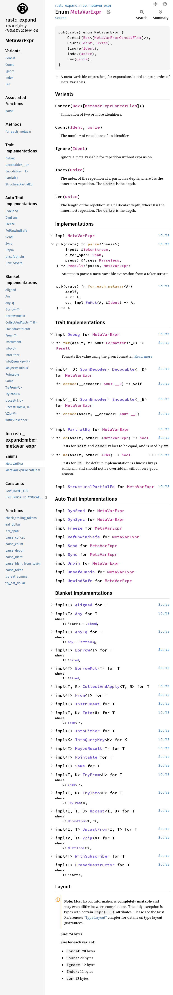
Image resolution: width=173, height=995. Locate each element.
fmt (66, 343)
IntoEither (87, 730)
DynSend (76, 510)
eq (65, 438)
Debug (74, 334)
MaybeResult (88, 748)
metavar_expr (100, 5)
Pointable (86, 757)
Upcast (97, 811)
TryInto (91, 792)
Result (63, 348)
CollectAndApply (101, 686)
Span (96, 255)
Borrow (82, 650)
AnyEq (81, 631)
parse (93, 244)
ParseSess (109, 260)
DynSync (76, 519)
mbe (83, 5)
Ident (86, 43)
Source (60, 18)
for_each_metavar (106, 286)
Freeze (75, 528)
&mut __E (128, 414)
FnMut (91, 302)
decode (70, 383)
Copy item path (108, 11)
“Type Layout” (95, 917)
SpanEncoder (93, 399)
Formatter (116, 343)
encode (70, 414)
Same (80, 765)
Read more (143, 356)
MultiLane (76, 848)
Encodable (123, 399)
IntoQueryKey (90, 739)
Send (72, 545)
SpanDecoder (93, 369)
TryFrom (91, 774)
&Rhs (105, 455)
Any (78, 613)
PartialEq (79, 429)
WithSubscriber (92, 856)
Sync (72, 554)
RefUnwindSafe (84, 536)
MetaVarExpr (81, 235)
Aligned (83, 605)
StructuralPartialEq (91, 486)
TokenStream (95, 249)
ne (65, 455)
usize (102, 43)
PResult (75, 265)
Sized (92, 624)
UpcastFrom (77, 821)
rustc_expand (66, 5)
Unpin (74, 563)
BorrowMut (86, 668)
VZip (87, 838)
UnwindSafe (80, 580)
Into (87, 712)
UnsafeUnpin (81, 572)
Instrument (87, 704)
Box (86, 37)
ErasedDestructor (95, 864)
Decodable (123, 369)
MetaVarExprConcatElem (118, 37)
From (80, 695)
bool (144, 438)
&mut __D (113, 383)
